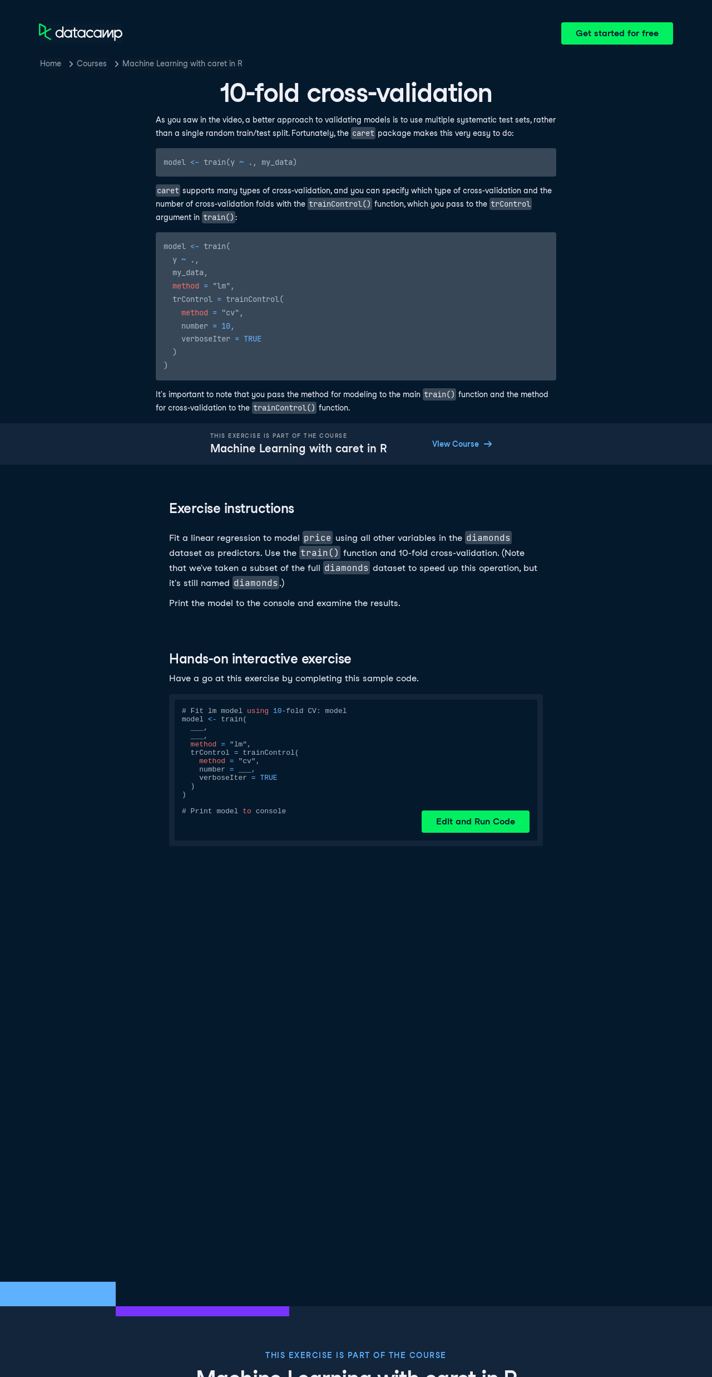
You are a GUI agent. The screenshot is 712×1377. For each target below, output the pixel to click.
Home (50, 63)
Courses (92, 63)
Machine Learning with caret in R (182, 63)
